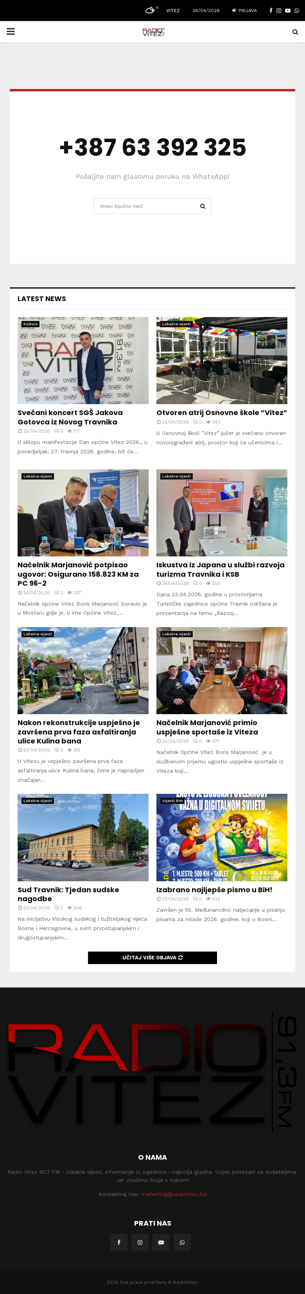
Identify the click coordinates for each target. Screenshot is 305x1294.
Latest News (42, 298)
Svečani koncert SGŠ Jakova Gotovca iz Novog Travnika (70, 417)
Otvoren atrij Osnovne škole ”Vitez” (221, 412)
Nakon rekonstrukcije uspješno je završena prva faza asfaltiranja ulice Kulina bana (79, 732)
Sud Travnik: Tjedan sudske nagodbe (68, 894)
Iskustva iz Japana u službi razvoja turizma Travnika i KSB (220, 569)
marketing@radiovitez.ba (173, 1194)
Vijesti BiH (172, 801)
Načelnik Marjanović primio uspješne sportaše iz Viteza (207, 727)
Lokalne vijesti (176, 324)
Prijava (244, 10)
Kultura (30, 324)
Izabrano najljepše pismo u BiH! (214, 890)
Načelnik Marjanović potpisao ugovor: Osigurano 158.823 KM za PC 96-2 (78, 574)
